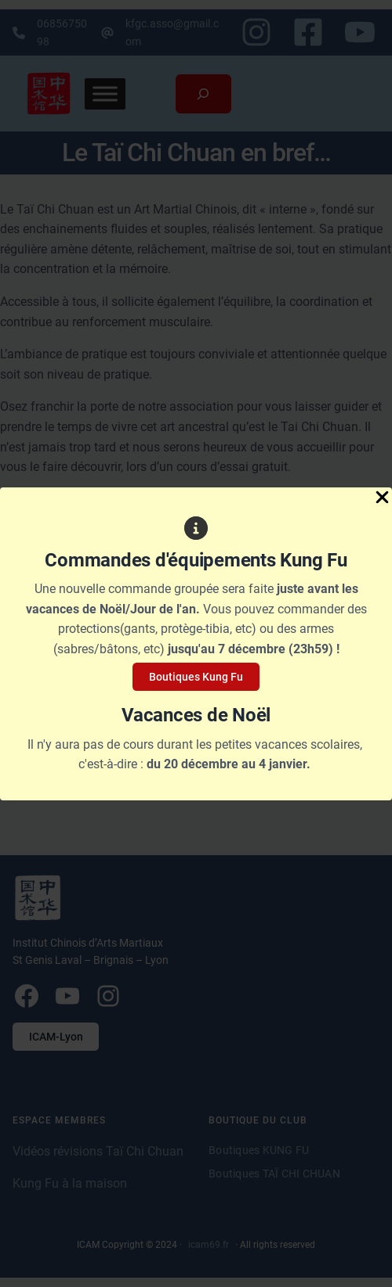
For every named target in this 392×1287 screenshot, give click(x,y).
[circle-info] (196, 528)
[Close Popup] (382, 498)
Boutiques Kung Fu (196, 676)
